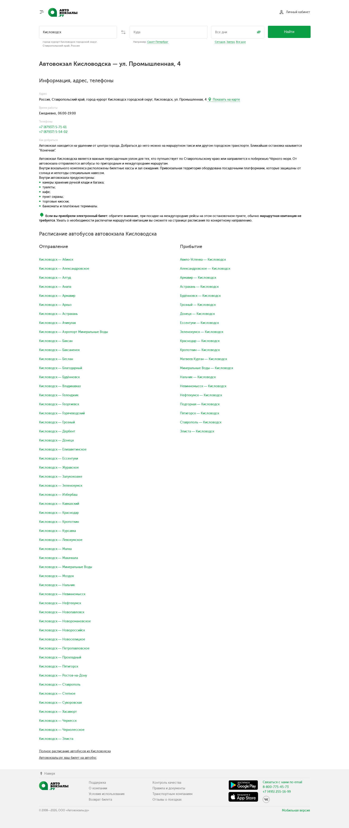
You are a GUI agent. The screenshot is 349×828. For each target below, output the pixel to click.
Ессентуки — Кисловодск (199, 323)
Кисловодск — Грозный (57, 422)
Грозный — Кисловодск (198, 305)
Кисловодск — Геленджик (58, 395)
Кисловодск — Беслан (56, 359)
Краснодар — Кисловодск (200, 341)
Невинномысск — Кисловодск (203, 386)
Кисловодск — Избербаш (58, 495)
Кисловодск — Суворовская (60, 703)
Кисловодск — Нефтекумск (60, 603)
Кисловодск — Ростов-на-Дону (63, 675)
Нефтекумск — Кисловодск (201, 395)
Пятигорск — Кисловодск (199, 413)
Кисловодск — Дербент (57, 431)
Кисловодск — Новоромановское (65, 621)
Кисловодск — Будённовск (59, 377)
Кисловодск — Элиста (56, 739)
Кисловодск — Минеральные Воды (65, 567)
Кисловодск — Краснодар (59, 513)
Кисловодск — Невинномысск (62, 594)
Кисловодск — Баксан (56, 341)
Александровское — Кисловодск (205, 269)
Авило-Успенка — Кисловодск (203, 260)
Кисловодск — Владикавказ (60, 386)
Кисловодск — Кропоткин (59, 522)
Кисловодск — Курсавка (57, 531)
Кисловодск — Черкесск (58, 721)
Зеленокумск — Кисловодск (201, 332)
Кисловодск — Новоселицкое (62, 639)
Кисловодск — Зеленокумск (60, 486)
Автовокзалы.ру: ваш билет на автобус (68, 758)
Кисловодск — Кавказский (59, 504)
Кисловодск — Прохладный (60, 657)
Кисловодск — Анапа (55, 287)
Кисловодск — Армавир (57, 296)
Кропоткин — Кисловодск (200, 350)
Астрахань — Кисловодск (199, 287)
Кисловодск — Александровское (64, 269)
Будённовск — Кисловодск (200, 296)
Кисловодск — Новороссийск (62, 630)
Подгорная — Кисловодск (200, 404)
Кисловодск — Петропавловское (64, 648)
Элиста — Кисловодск (197, 431)
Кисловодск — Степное (57, 694)
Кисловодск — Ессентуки (58, 458)
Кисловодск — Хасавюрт (58, 712)
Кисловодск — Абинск (56, 260)
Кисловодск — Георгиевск (59, 404)
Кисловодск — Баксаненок (59, 350)
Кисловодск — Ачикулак (57, 323)
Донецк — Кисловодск (197, 314)
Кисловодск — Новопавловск (61, 612)
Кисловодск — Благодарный (60, 368)
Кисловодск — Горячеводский (62, 413)
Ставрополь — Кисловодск (200, 422)
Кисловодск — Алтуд (55, 278)
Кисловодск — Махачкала (58, 558)
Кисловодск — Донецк (56, 440)
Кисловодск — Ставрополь (59, 684)
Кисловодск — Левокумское (60, 540)
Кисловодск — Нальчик (57, 585)
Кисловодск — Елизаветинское (63, 449)
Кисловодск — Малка (55, 549)
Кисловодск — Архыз (55, 305)
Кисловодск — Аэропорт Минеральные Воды (73, 332)
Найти (289, 32)
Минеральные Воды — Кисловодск (206, 368)
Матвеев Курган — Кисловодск (203, 359)
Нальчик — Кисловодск (198, 377)
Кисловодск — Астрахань (58, 314)
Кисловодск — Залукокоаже (60, 477)
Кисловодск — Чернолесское (61, 730)
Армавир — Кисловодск (198, 278)
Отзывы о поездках (167, 800)
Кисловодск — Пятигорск (58, 666)
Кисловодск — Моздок (56, 576)
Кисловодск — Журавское (59, 467)
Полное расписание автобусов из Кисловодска (75, 751)
